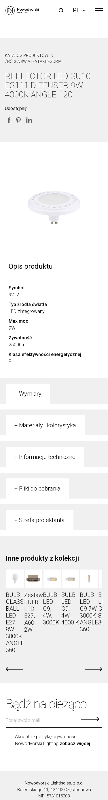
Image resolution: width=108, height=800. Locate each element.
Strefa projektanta (42, 520)
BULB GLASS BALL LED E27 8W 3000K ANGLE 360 (15, 622)
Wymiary (30, 393)
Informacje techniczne (47, 456)
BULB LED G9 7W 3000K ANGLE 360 (89, 612)
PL (79, 10)
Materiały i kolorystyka (47, 425)
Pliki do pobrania (39, 488)
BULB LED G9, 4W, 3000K (51, 608)
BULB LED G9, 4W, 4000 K (70, 608)
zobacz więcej (75, 743)
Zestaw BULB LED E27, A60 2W (33, 612)
